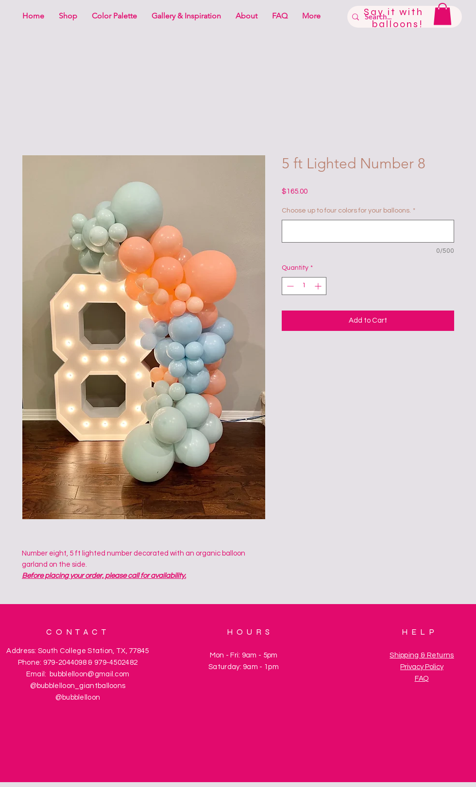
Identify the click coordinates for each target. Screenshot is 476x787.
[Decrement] (289, 286)
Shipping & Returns (422, 655)
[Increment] (319, 286)
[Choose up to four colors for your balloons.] (368, 231)
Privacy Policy (421, 667)
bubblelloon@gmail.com (89, 674)
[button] (442, 14)
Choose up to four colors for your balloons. (348, 210)
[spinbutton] (304, 286)
